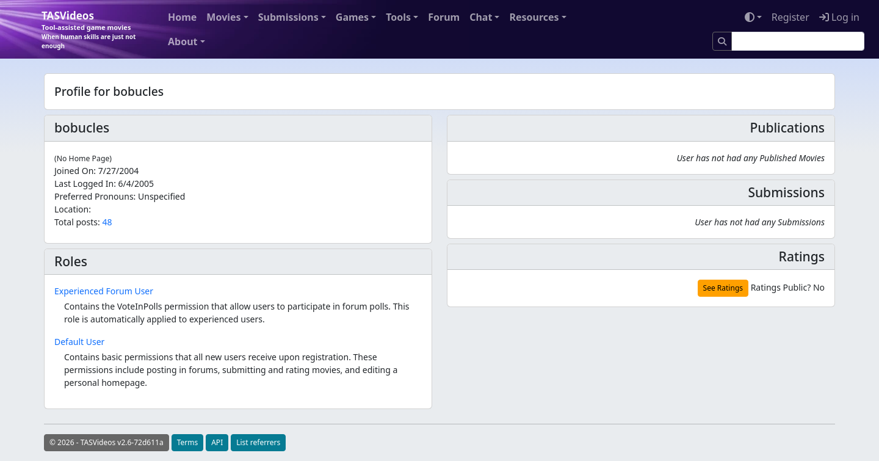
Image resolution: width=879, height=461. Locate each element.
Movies (223, 17)
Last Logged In (84, 183)
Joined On (73, 170)
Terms (187, 442)
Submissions (288, 17)
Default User (79, 341)
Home (182, 17)
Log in (839, 17)
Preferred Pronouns (94, 196)
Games (352, 17)
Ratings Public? (781, 287)
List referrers (258, 442)
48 (107, 222)
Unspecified (161, 196)
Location (71, 209)
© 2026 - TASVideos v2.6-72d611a (106, 442)
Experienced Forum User (103, 291)
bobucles (81, 127)
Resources (534, 17)
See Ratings (723, 288)
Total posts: (77, 222)
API (217, 442)
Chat (480, 17)
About (183, 41)
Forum (444, 17)
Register (790, 17)
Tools (398, 17)
